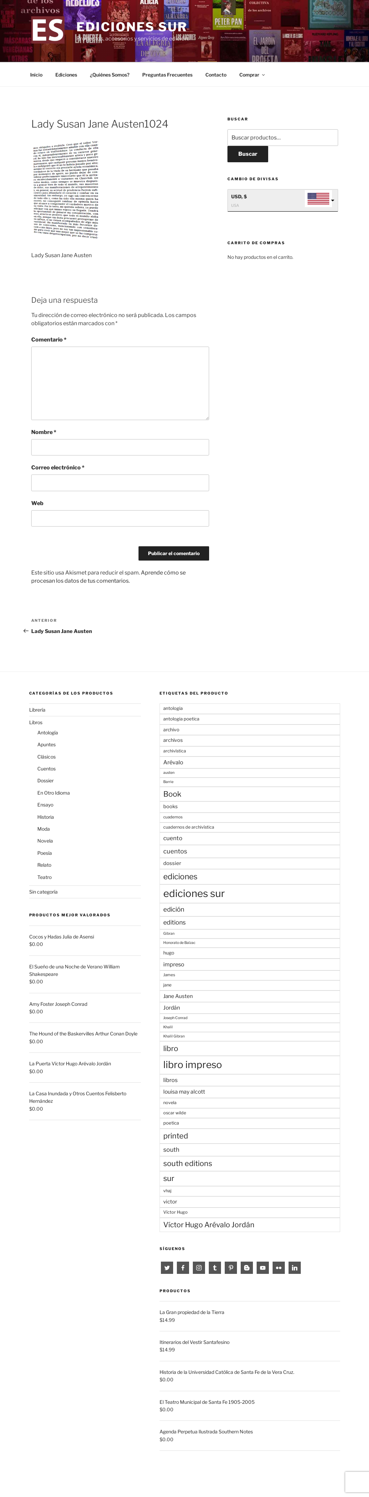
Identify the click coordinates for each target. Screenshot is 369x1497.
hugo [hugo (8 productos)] (168, 952)
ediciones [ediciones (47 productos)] (180, 876)
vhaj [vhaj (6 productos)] (167, 1190)
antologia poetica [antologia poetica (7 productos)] (181, 718)
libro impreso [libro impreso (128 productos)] (192, 1064)
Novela (45, 841)
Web (37, 503)
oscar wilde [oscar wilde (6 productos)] (174, 1112)
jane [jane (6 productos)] (167, 984)
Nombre (43, 432)
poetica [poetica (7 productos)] (171, 1123)
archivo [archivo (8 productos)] (171, 729)
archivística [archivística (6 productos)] (174, 750)
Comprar (252, 75)
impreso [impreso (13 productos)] (173, 964)
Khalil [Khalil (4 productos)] (168, 1027)
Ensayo (45, 805)
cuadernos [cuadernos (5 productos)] (173, 817)
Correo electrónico (58, 467)
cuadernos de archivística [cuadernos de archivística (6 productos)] (188, 827)
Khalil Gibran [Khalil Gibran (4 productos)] (174, 1036)
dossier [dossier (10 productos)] (172, 863)
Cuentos (46, 768)
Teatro (44, 877)
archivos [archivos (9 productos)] (173, 740)
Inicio (36, 75)
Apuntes (46, 744)
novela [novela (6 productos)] (170, 1102)
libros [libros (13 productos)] (170, 1080)
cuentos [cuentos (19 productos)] (175, 851)
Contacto (215, 75)
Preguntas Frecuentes (167, 75)
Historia (45, 817)
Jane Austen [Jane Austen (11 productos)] (178, 996)
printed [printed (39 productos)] (175, 1135)
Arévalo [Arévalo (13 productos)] (173, 762)
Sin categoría (43, 892)
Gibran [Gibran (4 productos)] (168, 933)
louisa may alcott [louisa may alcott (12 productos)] (184, 1091)
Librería (37, 710)
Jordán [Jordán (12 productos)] (171, 1007)
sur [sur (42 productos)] (168, 1178)
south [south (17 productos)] (171, 1149)
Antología (47, 732)
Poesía (44, 853)
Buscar (247, 154)
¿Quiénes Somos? (109, 75)
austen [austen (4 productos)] (168, 772)
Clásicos (46, 757)
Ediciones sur (131, 26)
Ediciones (66, 75)
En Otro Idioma (53, 793)
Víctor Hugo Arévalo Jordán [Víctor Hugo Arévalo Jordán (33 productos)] (208, 1224)
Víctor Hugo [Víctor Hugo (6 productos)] (175, 1212)
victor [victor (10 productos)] (170, 1202)
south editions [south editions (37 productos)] (187, 1163)
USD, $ (239, 196)
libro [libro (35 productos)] (170, 1048)
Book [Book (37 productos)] (172, 793)
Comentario (49, 339)
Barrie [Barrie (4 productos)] (168, 782)
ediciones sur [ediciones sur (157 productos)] (194, 893)
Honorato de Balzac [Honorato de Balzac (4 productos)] (179, 943)
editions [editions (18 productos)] (174, 922)
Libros (35, 722)
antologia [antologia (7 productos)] (173, 708)
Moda (43, 829)
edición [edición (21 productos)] (173, 909)
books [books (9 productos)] (170, 806)
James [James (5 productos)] (169, 974)
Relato (44, 865)
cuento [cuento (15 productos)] (172, 838)
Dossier (45, 780)
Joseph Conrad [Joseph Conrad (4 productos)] (175, 1018)
